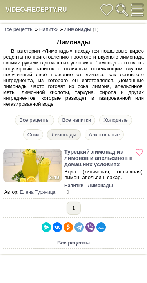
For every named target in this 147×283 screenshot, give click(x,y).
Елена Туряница (38, 192)
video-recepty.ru (36, 9)
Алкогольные (104, 135)
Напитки (49, 29)
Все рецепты (18, 29)
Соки (33, 135)
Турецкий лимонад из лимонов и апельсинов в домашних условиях (98, 158)
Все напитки (76, 120)
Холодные (115, 120)
